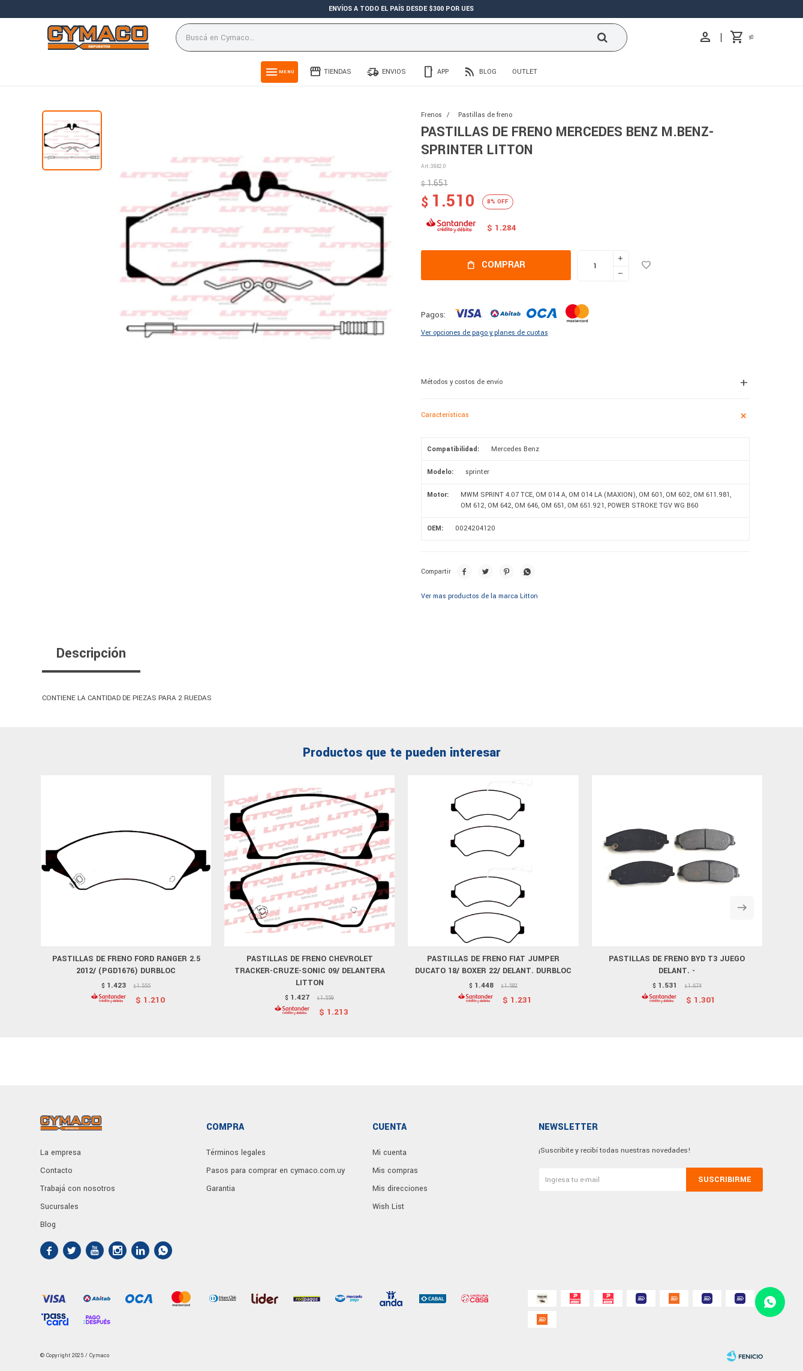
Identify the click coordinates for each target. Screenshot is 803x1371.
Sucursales (59, 1206)
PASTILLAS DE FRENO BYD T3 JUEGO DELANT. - (677, 964)
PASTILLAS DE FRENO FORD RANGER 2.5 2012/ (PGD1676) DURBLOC (126, 964)
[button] (742, 908)
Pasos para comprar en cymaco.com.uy (275, 1170)
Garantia (220, 1188)
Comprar (503, 265)
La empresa (60, 1152)
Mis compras (395, 1170)
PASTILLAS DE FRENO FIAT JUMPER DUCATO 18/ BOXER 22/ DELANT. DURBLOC (493, 964)
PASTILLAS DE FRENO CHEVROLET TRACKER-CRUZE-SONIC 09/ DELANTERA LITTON (309, 970)
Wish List (388, 1206)
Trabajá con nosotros (77, 1188)
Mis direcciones (400, 1188)
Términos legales (236, 1152)
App (443, 71)
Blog (488, 71)
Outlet (524, 71)
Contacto (56, 1170)
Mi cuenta (389, 1152)
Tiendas (337, 71)
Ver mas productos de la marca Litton (479, 596)
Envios (394, 71)
